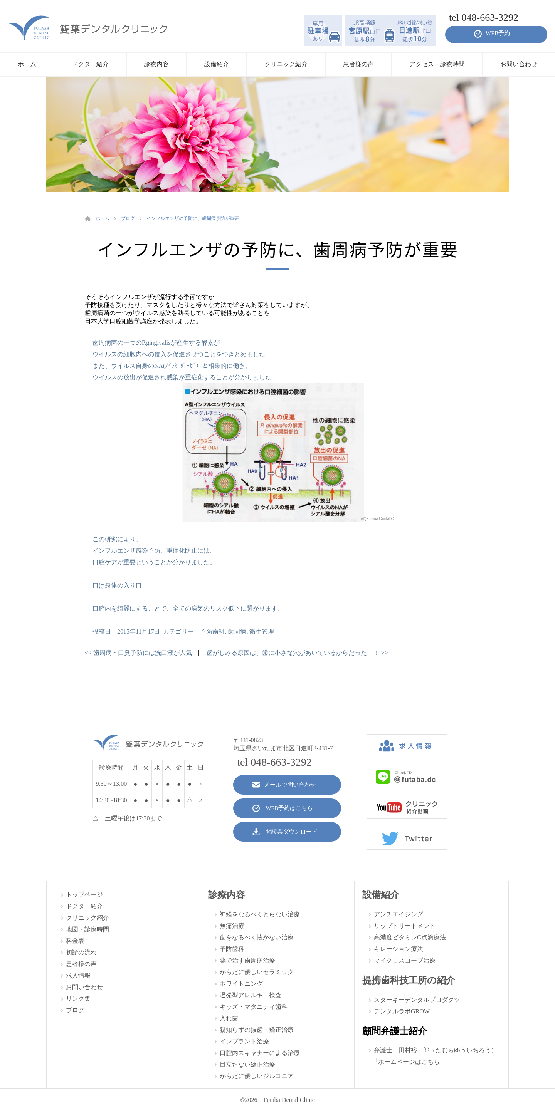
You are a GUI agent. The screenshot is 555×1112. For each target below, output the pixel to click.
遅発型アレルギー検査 (250, 995)
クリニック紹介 (87, 917)
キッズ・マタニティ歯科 (254, 1006)
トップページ (84, 894)
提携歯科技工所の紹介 (408, 980)
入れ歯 (229, 1018)
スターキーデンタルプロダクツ (417, 999)
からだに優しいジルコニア (257, 1076)
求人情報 (78, 975)
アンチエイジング (398, 914)
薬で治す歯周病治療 (247, 960)
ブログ (75, 1010)
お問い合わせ (84, 987)
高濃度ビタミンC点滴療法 (410, 937)
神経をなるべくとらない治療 (260, 914)
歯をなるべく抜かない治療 (257, 937)
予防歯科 (212, 631)
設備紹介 (380, 895)
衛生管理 (261, 631)
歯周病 (237, 631)
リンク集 (78, 998)
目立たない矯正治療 (247, 1064)
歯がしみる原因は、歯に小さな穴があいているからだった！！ (297, 652)
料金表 (75, 941)
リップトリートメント (405, 925)
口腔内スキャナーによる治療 (260, 1053)
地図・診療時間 (87, 929)
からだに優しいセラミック (257, 972)
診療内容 (226, 895)
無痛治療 (232, 925)
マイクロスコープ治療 (405, 960)
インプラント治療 (244, 1041)
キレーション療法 (398, 949)
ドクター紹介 (84, 906)
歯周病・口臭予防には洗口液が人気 (138, 652)
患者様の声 (81, 964)
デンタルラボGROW (402, 1011)
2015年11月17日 (138, 631)
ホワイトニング (241, 983)
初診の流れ (81, 952)
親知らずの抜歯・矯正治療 (257, 1029)
